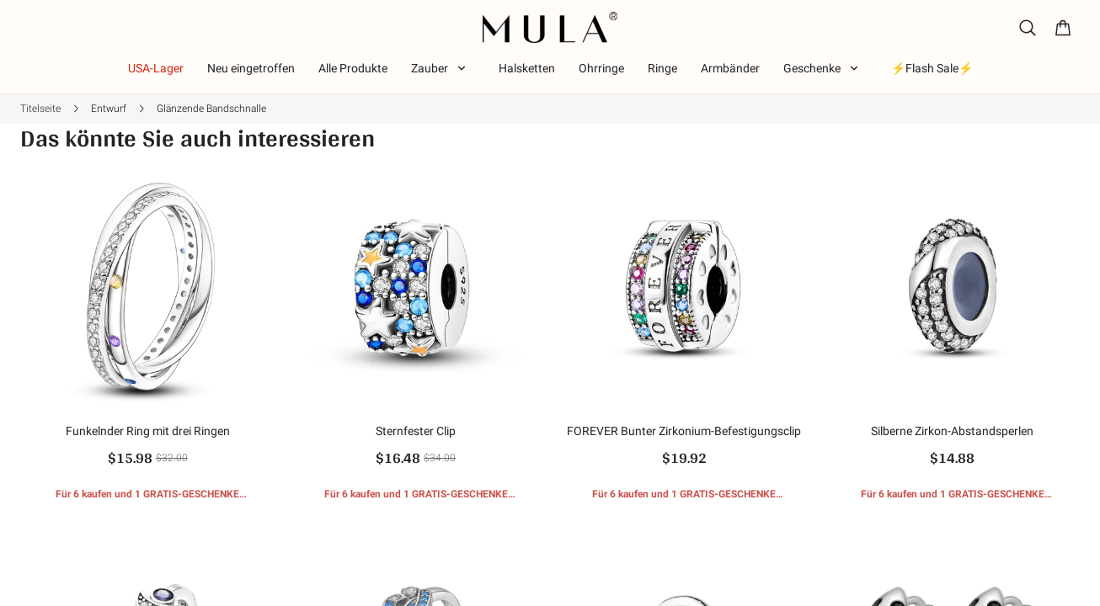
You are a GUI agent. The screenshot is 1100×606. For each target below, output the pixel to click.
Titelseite (40, 108)
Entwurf (108, 108)
